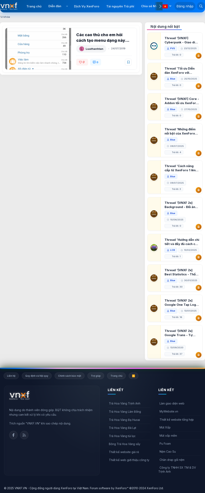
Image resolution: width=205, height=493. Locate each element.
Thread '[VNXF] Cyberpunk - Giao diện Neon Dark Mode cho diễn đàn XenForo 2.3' (182, 40)
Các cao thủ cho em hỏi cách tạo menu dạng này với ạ (100, 40)
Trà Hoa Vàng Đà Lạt (122, 427)
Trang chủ (33, 6)
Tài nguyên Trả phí (120, 6)
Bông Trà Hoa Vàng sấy (124, 444)
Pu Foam (165, 443)
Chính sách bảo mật (69, 375)
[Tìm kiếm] (201, 6)
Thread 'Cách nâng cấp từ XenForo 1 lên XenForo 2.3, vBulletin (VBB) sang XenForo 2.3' (181, 168)
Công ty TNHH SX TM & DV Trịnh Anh (177, 469)
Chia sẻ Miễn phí (153, 6)
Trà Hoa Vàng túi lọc (122, 436)
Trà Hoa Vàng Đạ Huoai (124, 419)
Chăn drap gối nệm (172, 459)
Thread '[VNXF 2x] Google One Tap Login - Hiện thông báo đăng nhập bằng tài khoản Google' (182, 303)
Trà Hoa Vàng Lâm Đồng (125, 411)
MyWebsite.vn (169, 411)
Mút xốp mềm (168, 435)
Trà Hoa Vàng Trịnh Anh (124, 403)
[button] (67, 6)
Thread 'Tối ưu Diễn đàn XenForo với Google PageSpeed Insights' (180, 71)
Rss (24, 435)
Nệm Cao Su (168, 451)
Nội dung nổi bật (165, 27)
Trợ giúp (96, 375)
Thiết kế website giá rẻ (124, 452)
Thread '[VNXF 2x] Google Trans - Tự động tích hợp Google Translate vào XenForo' (181, 333)
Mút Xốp (165, 427)
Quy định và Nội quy (36, 375)
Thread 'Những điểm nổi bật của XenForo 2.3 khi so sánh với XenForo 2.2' (180, 131)
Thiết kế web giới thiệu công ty (129, 460)
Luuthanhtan (94, 48)
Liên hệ (11, 375)
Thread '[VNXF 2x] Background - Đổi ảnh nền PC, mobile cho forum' (181, 205)
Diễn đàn (54, 6)
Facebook (13, 435)
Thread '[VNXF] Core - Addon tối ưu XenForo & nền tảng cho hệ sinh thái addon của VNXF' (182, 101)
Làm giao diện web (172, 403)
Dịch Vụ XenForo (86, 6)
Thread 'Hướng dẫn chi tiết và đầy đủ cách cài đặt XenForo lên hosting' (182, 242)
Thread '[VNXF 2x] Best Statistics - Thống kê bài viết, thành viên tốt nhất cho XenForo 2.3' (182, 272)
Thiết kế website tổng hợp (177, 419)
